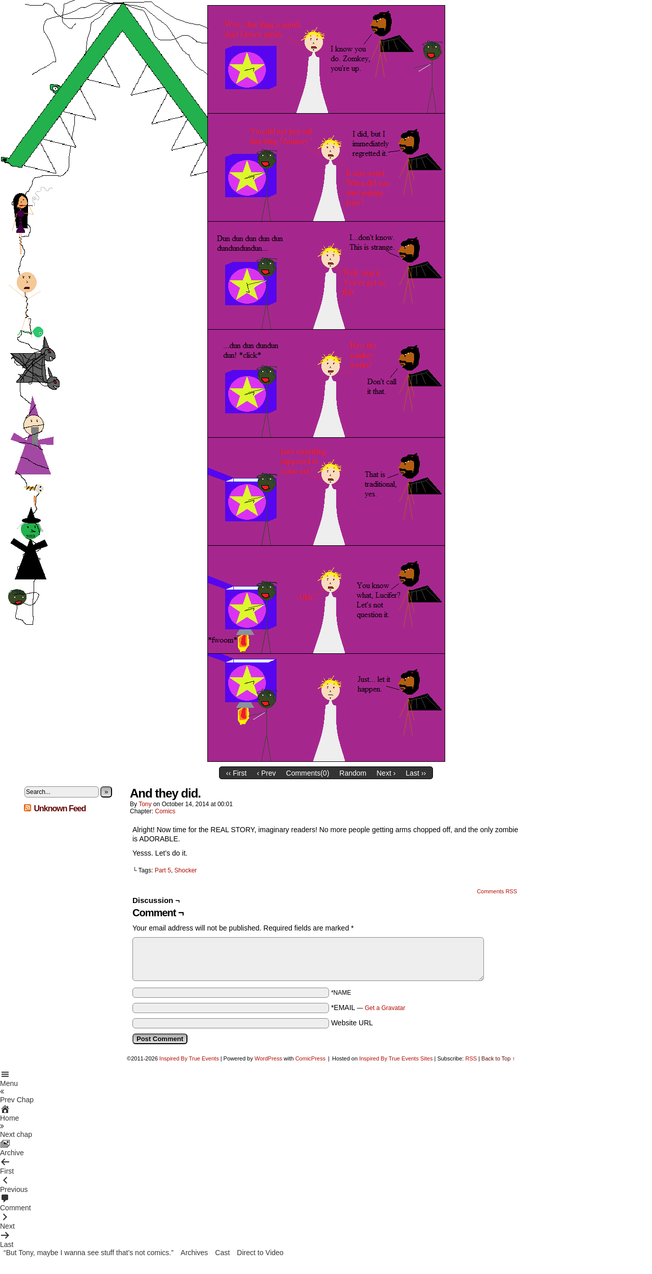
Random (352, 773)
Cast (222, 1253)
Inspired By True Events (189, 1058)
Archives (194, 1253)
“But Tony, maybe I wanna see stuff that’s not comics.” (89, 1253)
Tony (145, 804)
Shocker (185, 870)
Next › (385, 773)
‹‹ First (236, 773)
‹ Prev (266, 773)
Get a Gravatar (385, 1008)
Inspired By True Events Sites (395, 1058)
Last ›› (416, 773)
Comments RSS (497, 891)
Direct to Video (260, 1253)
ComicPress (310, 1058)
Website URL (352, 1023)
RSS (471, 1058)
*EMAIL (368, 1007)
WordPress (268, 1058)
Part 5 (163, 870)
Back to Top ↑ (498, 1058)
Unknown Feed (60, 808)
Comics (165, 811)
